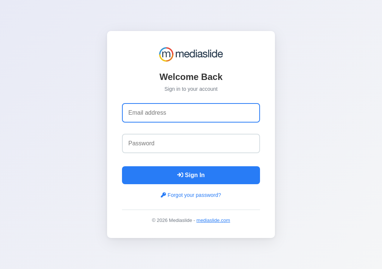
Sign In (191, 175)
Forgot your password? (191, 195)
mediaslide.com (213, 220)
